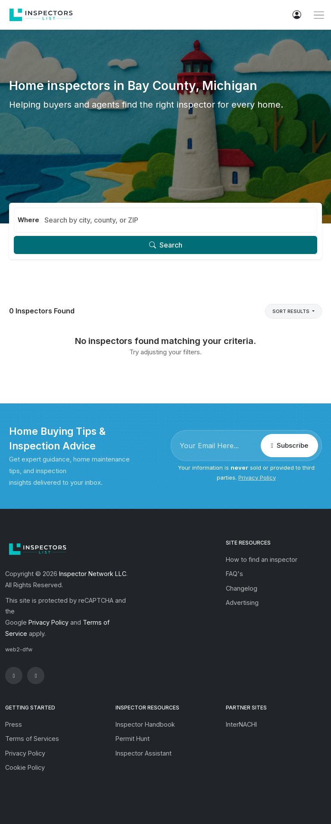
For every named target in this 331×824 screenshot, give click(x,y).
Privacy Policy (257, 477)
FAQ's (234, 573)
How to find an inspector (261, 559)
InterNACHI (241, 724)
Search (165, 245)
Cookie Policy (25, 767)
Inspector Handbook (145, 724)
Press (13, 724)
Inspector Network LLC (92, 573)
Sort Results (291, 311)
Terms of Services (32, 738)
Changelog (241, 588)
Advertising (242, 602)
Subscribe (289, 445)
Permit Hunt (133, 738)
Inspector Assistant (144, 753)
